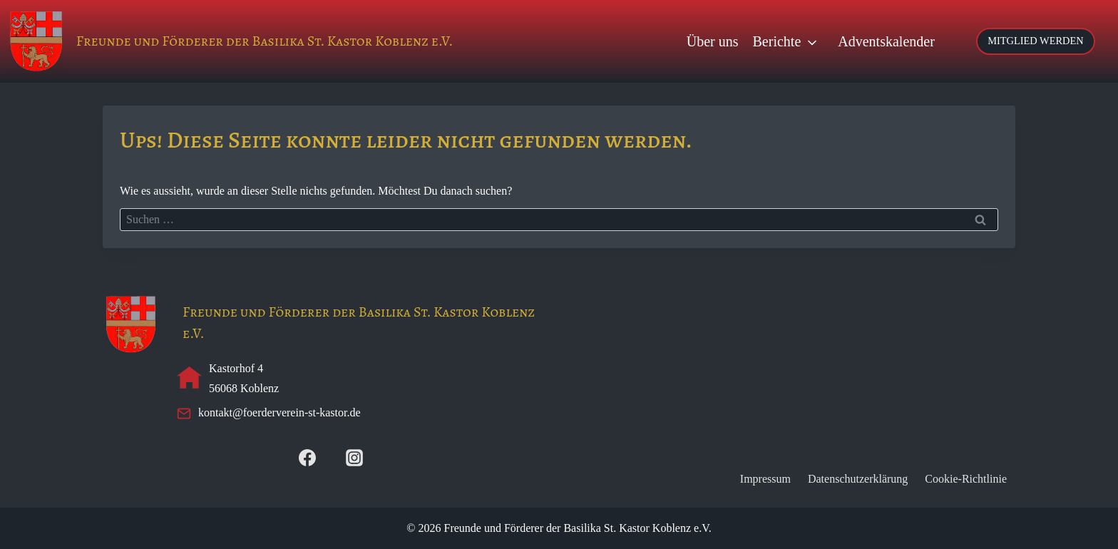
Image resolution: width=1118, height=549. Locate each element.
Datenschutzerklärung (858, 479)
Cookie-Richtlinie (966, 479)
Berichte (777, 41)
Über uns (713, 41)
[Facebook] (307, 458)
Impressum (765, 479)
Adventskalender (886, 41)
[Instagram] (354, 458)
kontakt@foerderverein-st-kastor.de (279, 412)
